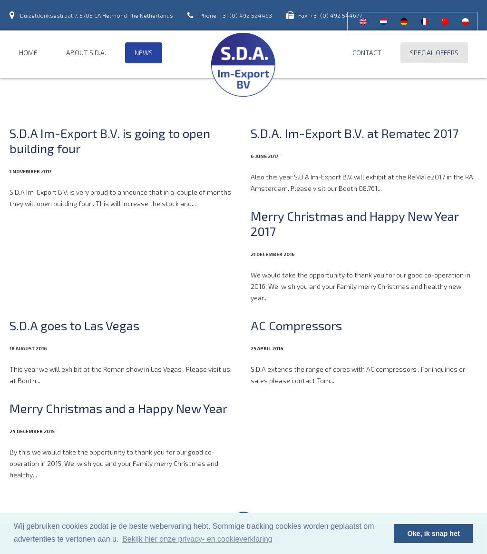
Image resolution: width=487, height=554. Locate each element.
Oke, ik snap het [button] (434, 533)
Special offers (434, 53)
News (144, 53)
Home (28, 53)
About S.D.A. (86, 53)
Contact (366, 53)
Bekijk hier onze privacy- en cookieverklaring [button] (197, 539)
